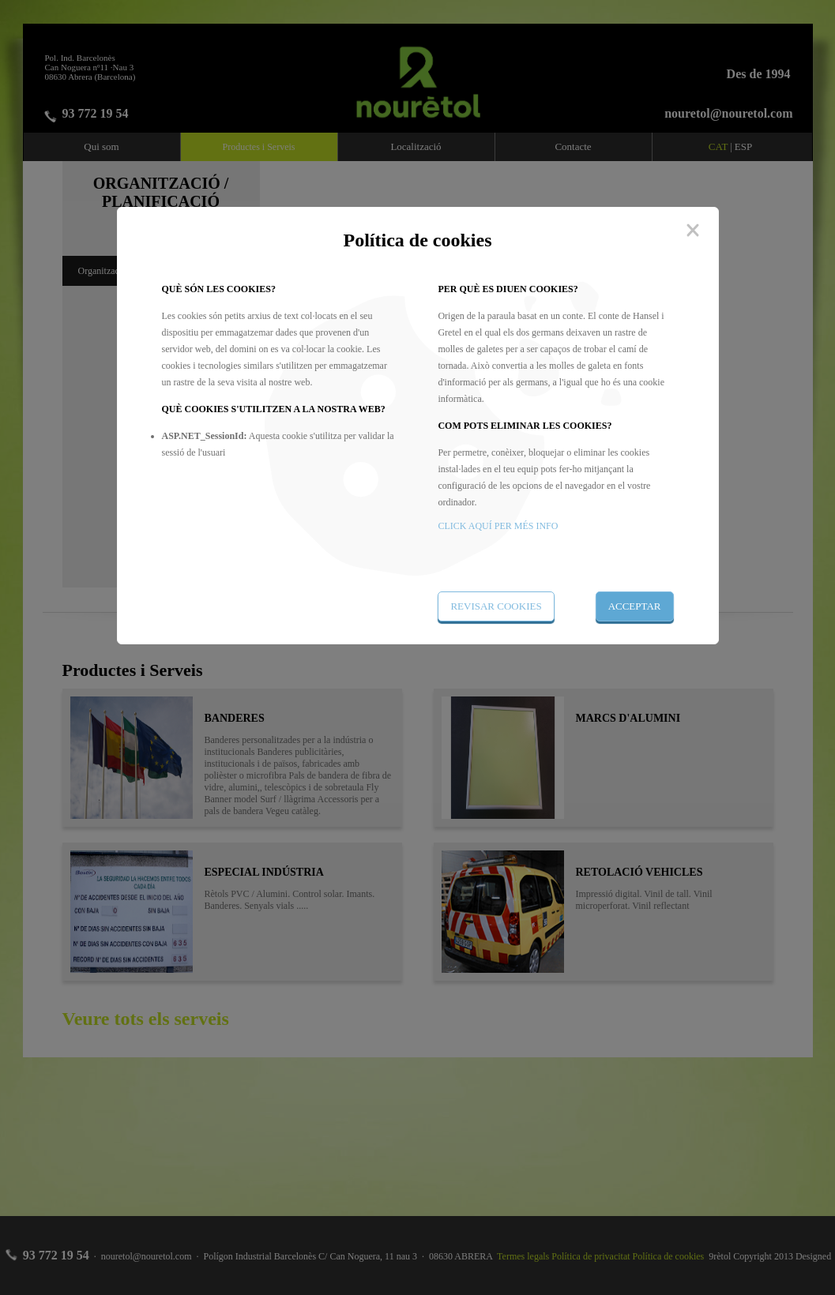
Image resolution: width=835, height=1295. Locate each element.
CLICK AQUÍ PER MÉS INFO (498, 525)
